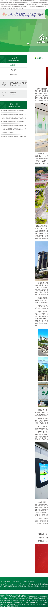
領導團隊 (18, 70)
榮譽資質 (18, 74)
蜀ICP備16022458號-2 (25, 584)
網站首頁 (41, 14)
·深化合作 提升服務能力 (7, 132)
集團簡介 (18, 65)
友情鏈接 (25, 581)
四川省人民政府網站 (5, 581)
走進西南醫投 (16, 581)
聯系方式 (32, 581)
